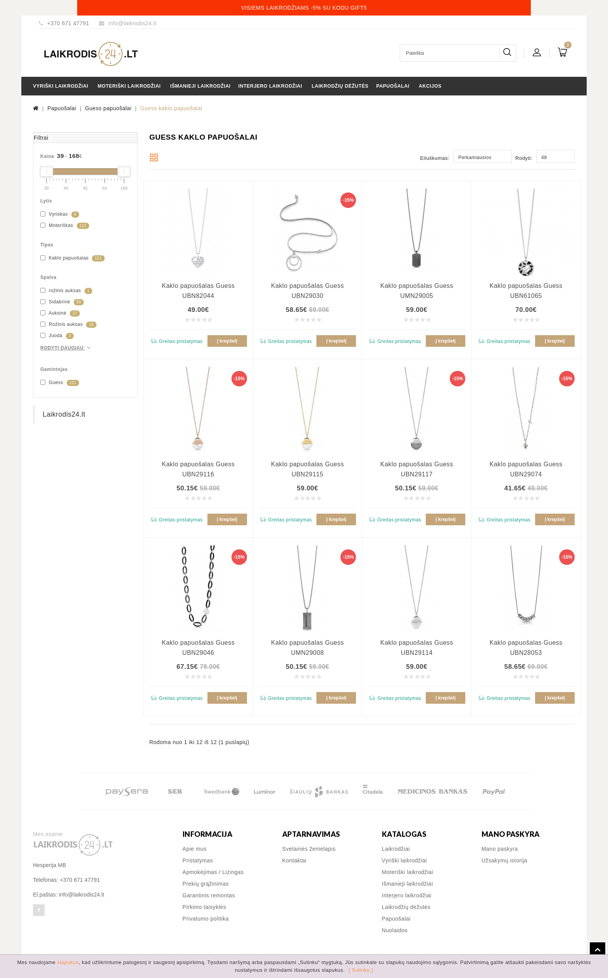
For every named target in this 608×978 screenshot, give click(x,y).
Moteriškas (64, 226)
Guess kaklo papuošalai (171, 108)
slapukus (67, 962)
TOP (597, 950)
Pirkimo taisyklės (204, 907)
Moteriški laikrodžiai (129, 86)
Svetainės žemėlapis (309, 849)
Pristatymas (198, 860)
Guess (59, 383)
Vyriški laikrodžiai (60, 86)
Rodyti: (523, 158)
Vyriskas (59, 214)
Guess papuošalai (108, 108)
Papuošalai (392, 86)
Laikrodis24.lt (64, 414)
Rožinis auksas (68, 325)
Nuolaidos (395, 930)
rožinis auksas (66, 291)
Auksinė (60, 313)
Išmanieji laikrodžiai (200, 86)
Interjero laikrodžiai (270, 86)
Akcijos (430, 86)
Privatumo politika (206, 919)
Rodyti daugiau (66, 348)
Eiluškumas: (434, 158)
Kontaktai (294, 860)
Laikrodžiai (396, 849)
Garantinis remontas (209, 895)
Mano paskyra (500, 849)
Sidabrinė (62, 302)
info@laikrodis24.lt (133, 23)
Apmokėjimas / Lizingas (213, 872)
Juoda (57, 336)
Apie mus (195, 849)
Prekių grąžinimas (206, 884)
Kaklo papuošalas (72, 258)
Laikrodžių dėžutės (340, 86)
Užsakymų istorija (504, 860)
